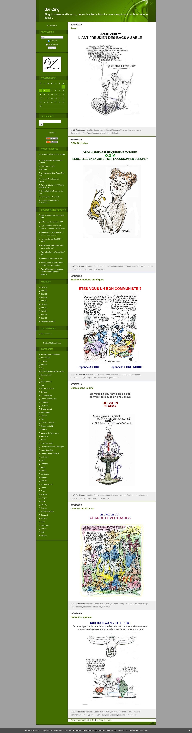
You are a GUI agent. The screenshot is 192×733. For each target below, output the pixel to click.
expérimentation (113, 378)
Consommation (46, 395)
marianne (44, 262)
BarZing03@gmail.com (52, 343)
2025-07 (44, 301)
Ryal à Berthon (46, 215)
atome (94, 378)
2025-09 (44, 294)
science (79, 607)
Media (43, 467)
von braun (101, 715)
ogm (95, 269)
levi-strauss (106, 607)
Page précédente (78, 720)
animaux (44, 364)
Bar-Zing (51, 9)
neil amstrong (111, 715)
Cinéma (44, 392)
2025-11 (44, 287)
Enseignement (46, 409)
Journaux (44, 436)
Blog (42, 385)
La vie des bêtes (47, 450)
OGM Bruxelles (79, 143)
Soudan (44, 169)
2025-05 (44, 308)
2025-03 (44, 314)
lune (107, 498)
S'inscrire (52, 41)
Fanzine (44, 416)
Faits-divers (45, 412)
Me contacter (52, 26)
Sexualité (44, 515)
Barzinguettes (46, 375)
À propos (52, 132)
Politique (44, 494)
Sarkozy (44, 505)
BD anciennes (46, 334)
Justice (43, 440)
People (43, 488)
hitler (94, 715)
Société (43, 518)
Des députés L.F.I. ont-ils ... (51, 197)
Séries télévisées (47, 511)
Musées (44, 477)
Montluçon (45, 474)
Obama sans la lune (82, 388)
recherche (102, 378)
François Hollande (48, 423)
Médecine (44, 464)
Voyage (43, 529)
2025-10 (44, 291)
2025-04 (44, 311)
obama (102, 498)
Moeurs (43, 470)
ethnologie (87, 607)
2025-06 (44, 304)
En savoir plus (141, 731)
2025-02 (44, 318)
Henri (43, 239)
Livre (42, 460)
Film (42, 419)
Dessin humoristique (48, 399)
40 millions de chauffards (50, 354)
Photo (43, 491)
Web (42, 532)
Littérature (45, 457)
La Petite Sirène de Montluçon (52, 446)
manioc (95, 498)
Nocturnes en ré (47, 484)
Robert (43, 245)
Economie (44, 402)
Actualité (44, 361)
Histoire (44, 429)
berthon (44, 222)
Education (44, 406)
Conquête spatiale (81, 617)
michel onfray (114, 133)
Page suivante (105, 720)
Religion (44, 498)
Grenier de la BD (47, 426)
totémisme (97, 607)
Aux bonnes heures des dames (52, 371)
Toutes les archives (48, 321)
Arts (42, 368)
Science (44, 508)
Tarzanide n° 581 (56, 258)
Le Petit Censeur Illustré (50, 453)
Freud (74, 28)
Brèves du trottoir (47, 388)
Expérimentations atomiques (87, 279)
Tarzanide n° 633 (56, 222)
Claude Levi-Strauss (82, 508)
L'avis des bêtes (47, 443)
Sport (43, 522)
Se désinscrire (52, 44)
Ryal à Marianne (47, 269)
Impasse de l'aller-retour (50, 433)
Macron (43, 535)
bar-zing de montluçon (127, 715)
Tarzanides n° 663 (47, 166)
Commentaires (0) (78, 133)
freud (94, 133)
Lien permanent (134, 130)
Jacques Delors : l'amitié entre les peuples (52, 271)
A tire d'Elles (45, 358)
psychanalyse (102, 133)
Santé (43, 501)
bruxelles (101, 269)
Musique (44, 481)
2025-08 (44, 297)
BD (42, 378)
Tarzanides (45, 525)
